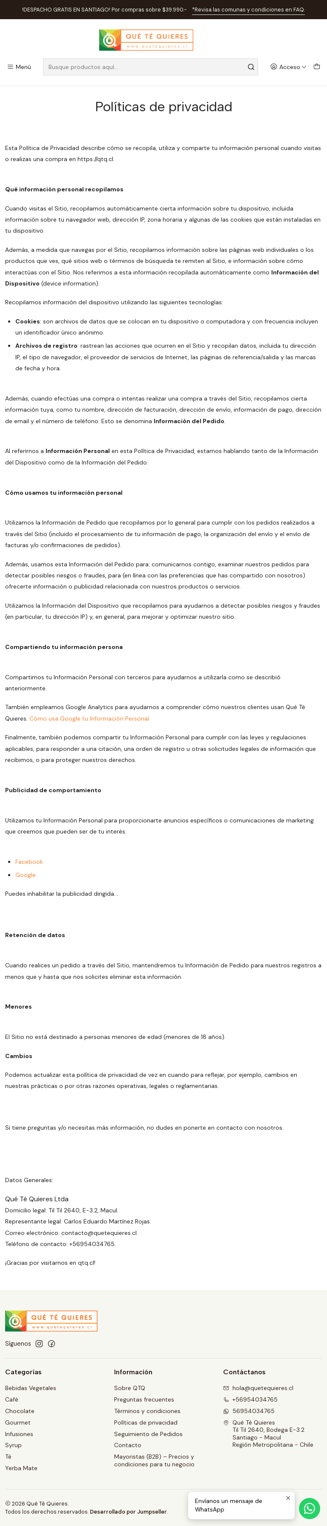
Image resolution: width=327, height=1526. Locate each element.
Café (11, 1399)
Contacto (127, 1445)
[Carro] (317, 67)
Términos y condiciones (147, 1411)
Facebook (29, 861)
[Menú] (19, 67)
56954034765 (249, 1411)
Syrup (13, 1445)
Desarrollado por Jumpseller (128, 1511)
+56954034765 (250, 1399)
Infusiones (19, 1434)
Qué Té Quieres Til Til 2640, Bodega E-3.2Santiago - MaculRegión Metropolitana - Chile (268, 1434)
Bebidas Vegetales (30, 1388)
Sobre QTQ (129, 1388)
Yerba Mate (21, 1468)
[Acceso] (288, 67)
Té (8, 1456)
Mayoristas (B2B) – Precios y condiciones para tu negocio (154, 1460)
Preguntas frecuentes (144, 1399)
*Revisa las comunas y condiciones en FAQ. (248, 9)
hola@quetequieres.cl (258, 1388)
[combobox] (150, 66)
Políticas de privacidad (146, 1422)
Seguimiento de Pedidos (148, 1434)
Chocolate (19, 1411)
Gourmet (18, 1422)
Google (25, 875)
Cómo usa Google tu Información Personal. (89, 718)
